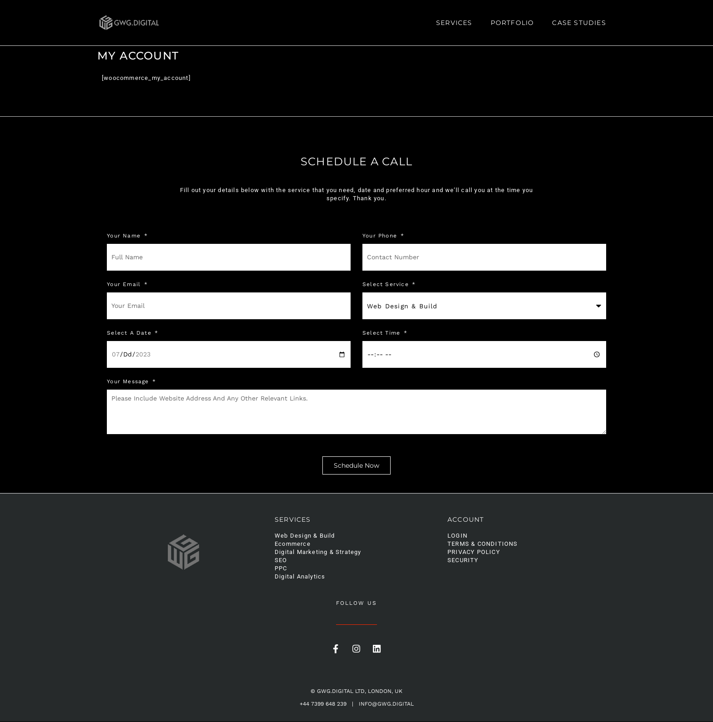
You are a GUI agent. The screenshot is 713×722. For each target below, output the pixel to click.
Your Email (125, 284)
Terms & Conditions (482, 544)
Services (454, 23)
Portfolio (512, 23)
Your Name (125, 236)
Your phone (380, 236)
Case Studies (579, 23)
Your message (129, 382)
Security (463, 560)
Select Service (386, 284)
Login (457, 536)
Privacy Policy (473, 552)
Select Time (382, 333)
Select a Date (130, 333)
